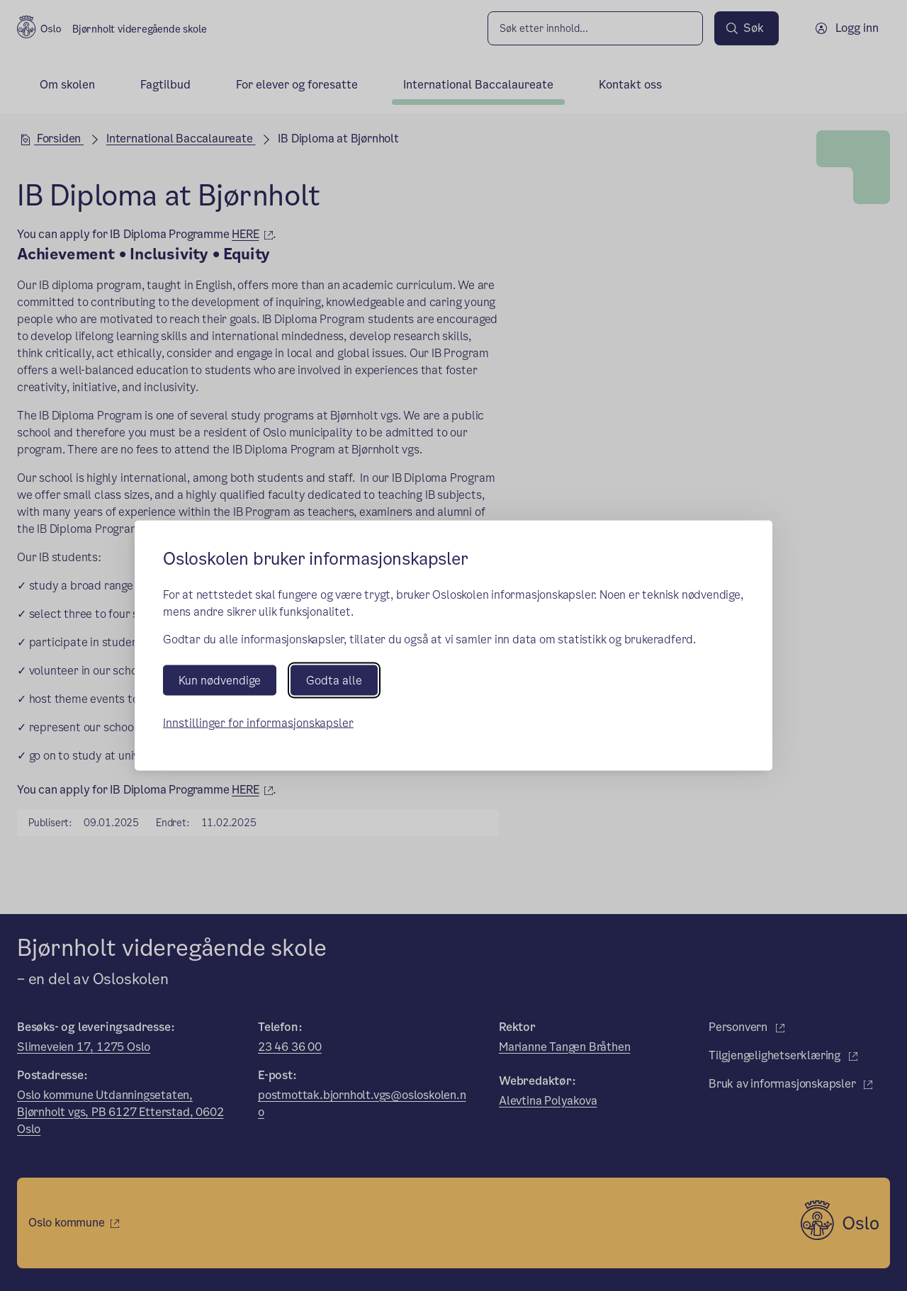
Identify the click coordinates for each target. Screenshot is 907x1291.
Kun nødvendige (220, 680)
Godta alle (334, 680)
